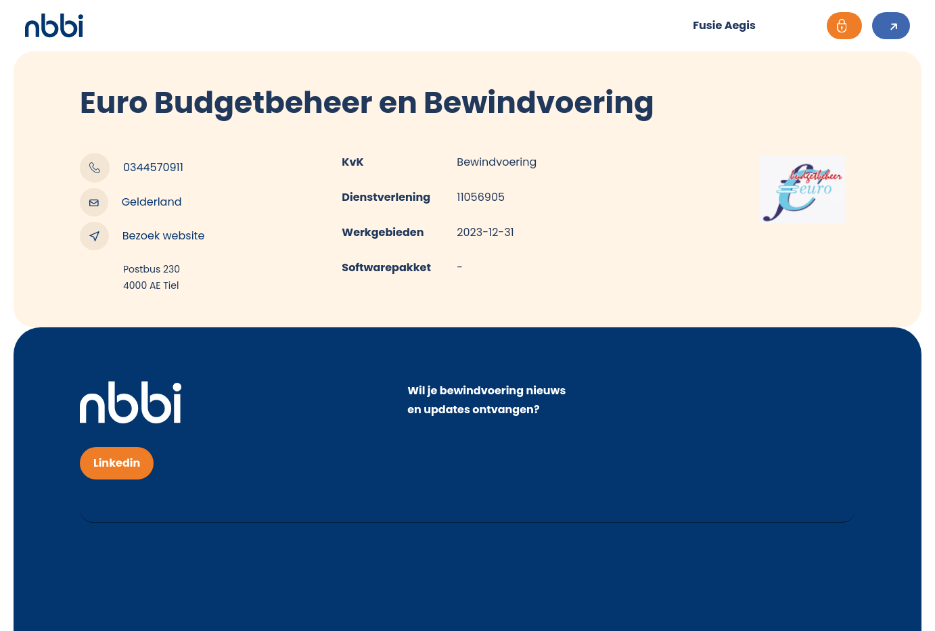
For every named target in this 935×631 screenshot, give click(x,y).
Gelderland (130, 202)
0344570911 (131, 168)
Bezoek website (142, 236)
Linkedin (116, 463)
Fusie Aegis (724, 25)
